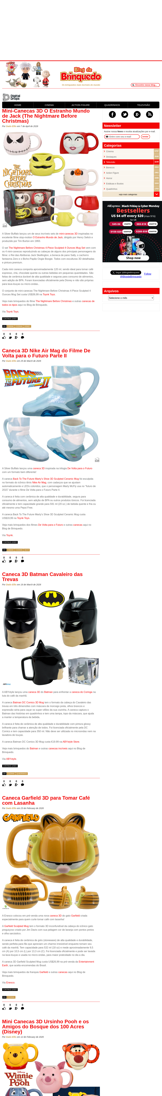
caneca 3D (39, 468)
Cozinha (18, 326)
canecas (77, 525)
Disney (27, 326)
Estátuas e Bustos (115, 184)
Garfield (75, 915)
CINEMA (49, 105)
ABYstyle (11, 759)
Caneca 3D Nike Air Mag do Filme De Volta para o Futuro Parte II (46, 353)
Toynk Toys (49, 294)
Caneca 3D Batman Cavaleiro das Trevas (42, 576)
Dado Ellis (11, 126)
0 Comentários (23, 334)
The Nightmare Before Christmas (54, 301)
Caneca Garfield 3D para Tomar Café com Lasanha (46, 800)
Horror (109, 178)
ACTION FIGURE (81, 105)
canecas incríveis (58, 748)
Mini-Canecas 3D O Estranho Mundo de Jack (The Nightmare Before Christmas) (46, 116)
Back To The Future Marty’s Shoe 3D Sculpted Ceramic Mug (46, 479)
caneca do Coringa (82, 692)
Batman (48, 692)
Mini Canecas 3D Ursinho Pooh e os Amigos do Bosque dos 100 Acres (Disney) (45, 1026)
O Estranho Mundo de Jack (48, 237)
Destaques (111, 157)
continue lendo (10, 319)
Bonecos (110, 167)
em (4, 326)
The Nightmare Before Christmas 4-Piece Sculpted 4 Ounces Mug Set (47, 248)
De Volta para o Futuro (79, 468)
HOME (17, 105)
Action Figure (112, 173)
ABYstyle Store (71, 741)
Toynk (9, 535)
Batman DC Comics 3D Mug (28, 702)
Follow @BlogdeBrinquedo (135, 275)
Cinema (11, 326)
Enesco (10, 982)
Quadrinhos (21, 773)
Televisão (110, 162)
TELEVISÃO (143, 105)
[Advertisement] (81, 30)
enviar (145, 136)
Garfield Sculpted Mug (16, 926)
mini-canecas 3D (68, 233)
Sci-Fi (26, 550)
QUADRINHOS (112, 105)
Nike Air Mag (39, 482)
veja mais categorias (128, 194)
